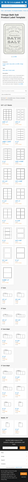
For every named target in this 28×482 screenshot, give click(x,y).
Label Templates (7, 10)
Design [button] (2, 456)
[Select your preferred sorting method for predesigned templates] (14, 94)
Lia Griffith (14, 56)
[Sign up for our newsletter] (10, 448)
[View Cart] (25, 2)
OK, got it (23, 473)
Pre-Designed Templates (17, 10)
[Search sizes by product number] (14, 91)
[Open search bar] (5, 2)
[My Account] (22, 2)
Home (2, 10)
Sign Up (22, 447)
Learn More (23, 476)
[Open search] (25, 6)
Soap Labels (12, 63)
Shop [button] (2, 452)
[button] (2, 2)
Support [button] (3, 460)
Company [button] (3, 463)
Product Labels (6, 63)
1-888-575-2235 (18, 467)
